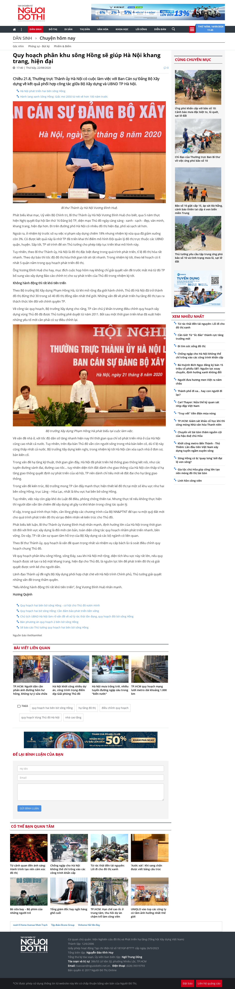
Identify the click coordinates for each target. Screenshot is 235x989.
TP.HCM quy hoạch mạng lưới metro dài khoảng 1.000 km (149, 690)
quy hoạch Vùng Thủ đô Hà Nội (40, 717)
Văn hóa (102, 29)
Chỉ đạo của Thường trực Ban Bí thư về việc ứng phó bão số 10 (197, 158)
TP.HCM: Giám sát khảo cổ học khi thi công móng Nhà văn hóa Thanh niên (200, 422)
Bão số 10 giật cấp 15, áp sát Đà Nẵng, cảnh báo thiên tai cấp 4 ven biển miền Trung (199, 209)
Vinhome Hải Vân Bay (89, 925)
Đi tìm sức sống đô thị (191, 346)
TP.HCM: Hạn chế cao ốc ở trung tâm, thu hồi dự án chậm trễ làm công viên (107, 912)
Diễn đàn (160, 29)
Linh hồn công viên (190, 480)
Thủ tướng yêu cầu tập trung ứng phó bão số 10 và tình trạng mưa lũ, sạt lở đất (199, 257)
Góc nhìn (18, 46)
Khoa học (122, 29)
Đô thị (53, 29)
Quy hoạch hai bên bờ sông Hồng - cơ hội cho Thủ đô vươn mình (60, 605)
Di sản (68, 29)
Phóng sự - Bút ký (39, 46)
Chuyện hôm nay (57, 38)
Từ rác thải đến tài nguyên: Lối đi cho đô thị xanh (108, 867)
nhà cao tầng (73, 717)
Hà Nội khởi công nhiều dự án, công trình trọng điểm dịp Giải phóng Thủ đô (69, 690)
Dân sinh (35, 29)
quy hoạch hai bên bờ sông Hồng (52, 708)
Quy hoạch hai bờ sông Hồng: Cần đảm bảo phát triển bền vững (59, 611)
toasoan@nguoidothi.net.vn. (93, 966)
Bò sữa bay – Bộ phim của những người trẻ (26, 911)
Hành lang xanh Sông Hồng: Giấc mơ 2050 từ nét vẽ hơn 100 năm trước (64, 96)
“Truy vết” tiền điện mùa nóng (197, 413)
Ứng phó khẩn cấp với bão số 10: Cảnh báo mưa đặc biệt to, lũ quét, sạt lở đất (197, 112)
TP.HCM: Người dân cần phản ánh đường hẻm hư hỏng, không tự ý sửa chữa (30, 690)
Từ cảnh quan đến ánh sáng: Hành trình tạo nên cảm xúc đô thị (28, 869)
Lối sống (141, 29)
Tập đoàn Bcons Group (62, 925)
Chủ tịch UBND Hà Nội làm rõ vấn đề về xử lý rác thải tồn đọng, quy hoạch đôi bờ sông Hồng (76, 616)
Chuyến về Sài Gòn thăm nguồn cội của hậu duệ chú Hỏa (199, 434)
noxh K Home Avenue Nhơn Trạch (30, 925)
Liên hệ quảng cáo (209, 983)
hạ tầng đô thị (87, 708)
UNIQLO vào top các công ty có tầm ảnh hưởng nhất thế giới (148, 912)
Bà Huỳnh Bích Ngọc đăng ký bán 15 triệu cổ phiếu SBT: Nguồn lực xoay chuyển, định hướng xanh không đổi (199, 368)
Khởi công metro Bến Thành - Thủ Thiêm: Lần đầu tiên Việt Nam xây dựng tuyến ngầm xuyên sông (198, 447)
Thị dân (85, 29)
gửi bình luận (29, 808)
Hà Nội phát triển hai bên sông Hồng (42, 91)
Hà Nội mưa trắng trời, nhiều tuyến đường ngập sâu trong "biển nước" (110, 690)
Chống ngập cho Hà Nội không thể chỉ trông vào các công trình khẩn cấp (67, 869)
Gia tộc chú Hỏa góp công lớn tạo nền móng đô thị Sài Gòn (198, 471)
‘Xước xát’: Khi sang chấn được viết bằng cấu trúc (146, 867)
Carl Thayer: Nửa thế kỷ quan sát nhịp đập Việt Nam (197, 404)
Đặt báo (187, 983)
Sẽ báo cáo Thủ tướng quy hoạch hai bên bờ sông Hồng (54, 627)
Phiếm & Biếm (62, 46)
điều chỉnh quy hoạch (115, 708)
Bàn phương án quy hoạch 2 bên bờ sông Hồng (49, 622)
